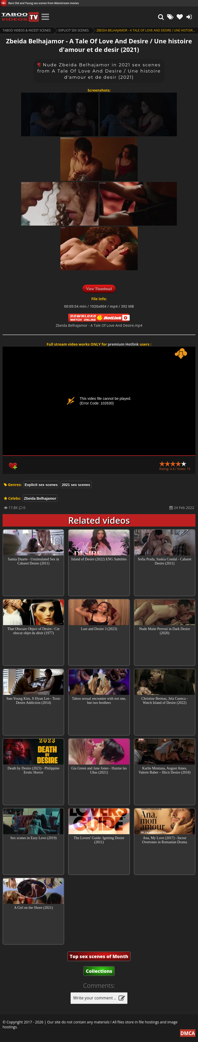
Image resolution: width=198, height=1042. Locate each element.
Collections (99, 971)
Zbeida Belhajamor (40, 498)
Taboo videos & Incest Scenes (27, 30)
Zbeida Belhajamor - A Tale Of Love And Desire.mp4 (99, 325)
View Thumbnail (99, 289)
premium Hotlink (123, 344)
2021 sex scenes (76, 485)
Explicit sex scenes (74, 30)
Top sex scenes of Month (99, 956)
